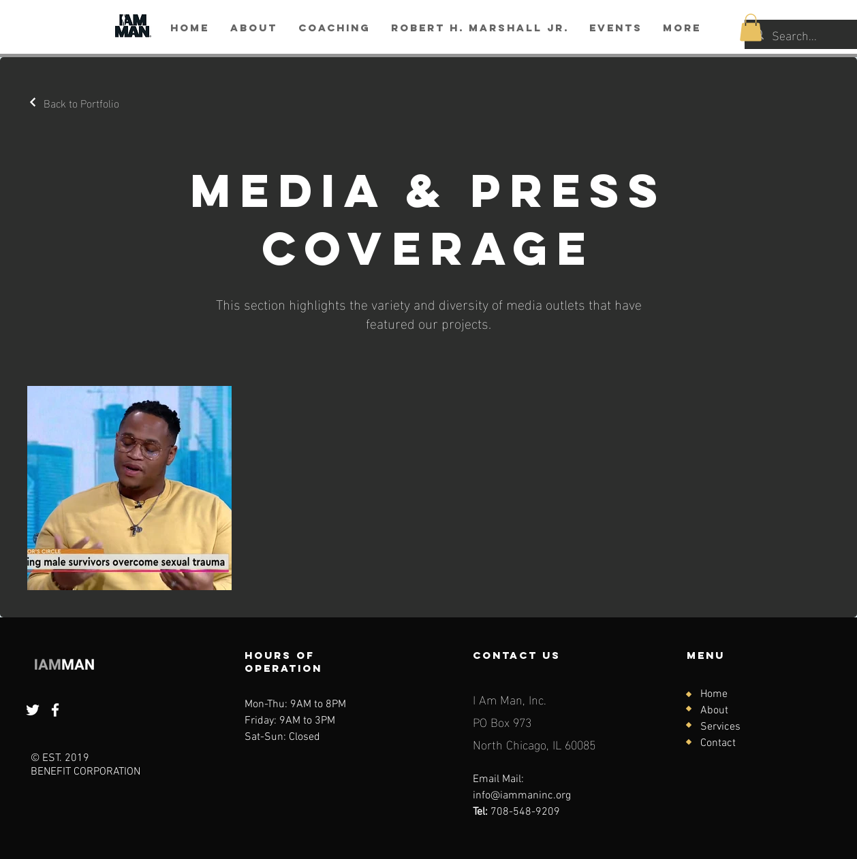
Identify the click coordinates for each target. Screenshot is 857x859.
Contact (718, 743)
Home (714, 694)
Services (720, 727)
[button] (750, 28)
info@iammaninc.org (522, 796)
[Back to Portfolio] (73, 102)
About (714, 710)
